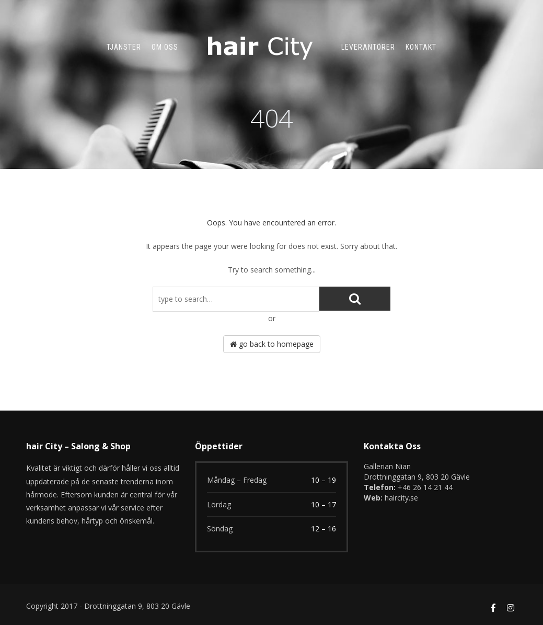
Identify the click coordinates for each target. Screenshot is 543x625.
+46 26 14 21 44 (425, 487)
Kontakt (421, 47)
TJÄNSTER (124, 47)
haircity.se (401, 498)
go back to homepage (272, 344)
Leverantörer (368, 47)
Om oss (165, 47)
